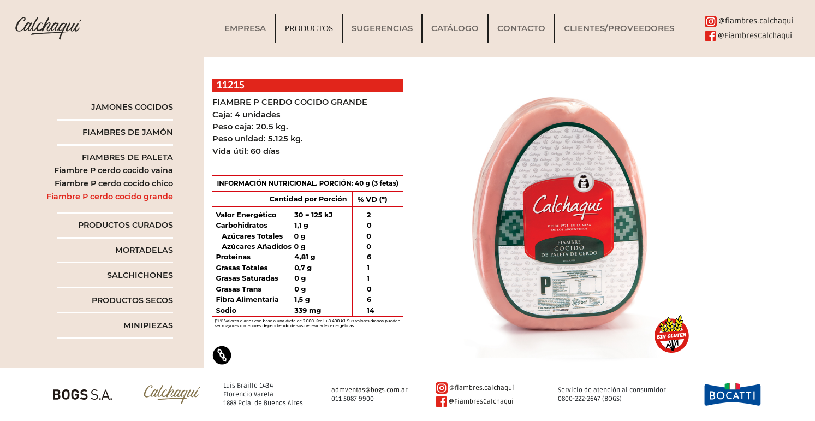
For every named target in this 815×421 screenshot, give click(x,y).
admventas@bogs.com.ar (369, 390)
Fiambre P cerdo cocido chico (114, 183)
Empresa (245, 28)
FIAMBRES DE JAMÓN (127, 132)
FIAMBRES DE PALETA (127, 157)
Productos (308, 28)
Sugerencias (382, 28)
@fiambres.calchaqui (749, 21)
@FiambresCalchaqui (748, 35)
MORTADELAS (144, 250)
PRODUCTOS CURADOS (125, 225)
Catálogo (455, 28)
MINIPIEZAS (148, 325)
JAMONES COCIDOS (132, 107)
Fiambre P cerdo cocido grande (109, 196)
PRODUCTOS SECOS (132, 300)
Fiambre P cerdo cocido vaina (113, 170)
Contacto (521, 28)
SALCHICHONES (140, 275)
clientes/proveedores (619, 28)
